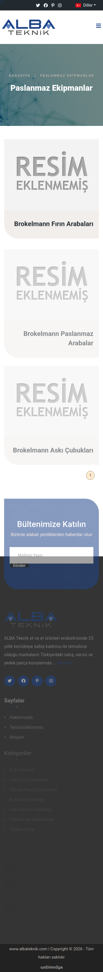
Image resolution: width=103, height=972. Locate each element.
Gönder (19, 567)
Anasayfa (19, 76)
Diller (83, 5)
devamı (64, 664)
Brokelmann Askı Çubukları (53, 452)
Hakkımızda (21, 719)
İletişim (17, 738)
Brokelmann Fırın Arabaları (53, 224)
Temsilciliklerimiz (26, 728)
